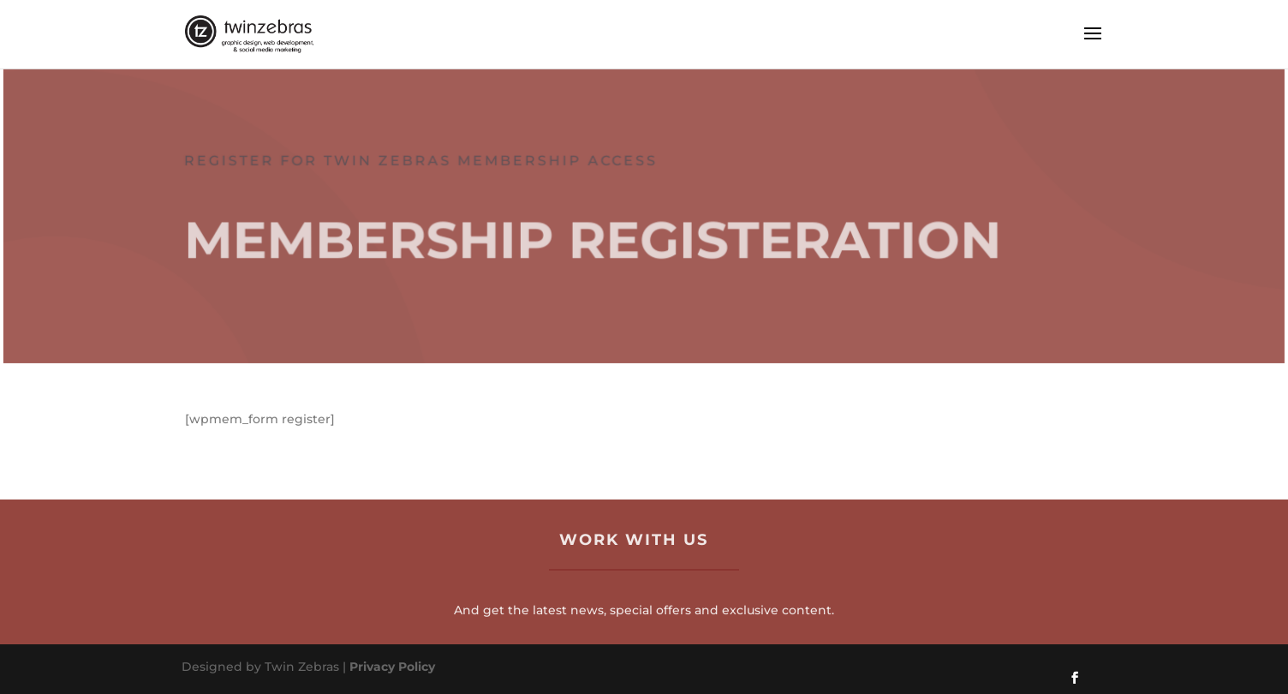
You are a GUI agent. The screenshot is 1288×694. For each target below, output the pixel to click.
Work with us (633, 539)
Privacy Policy (392, 666)
